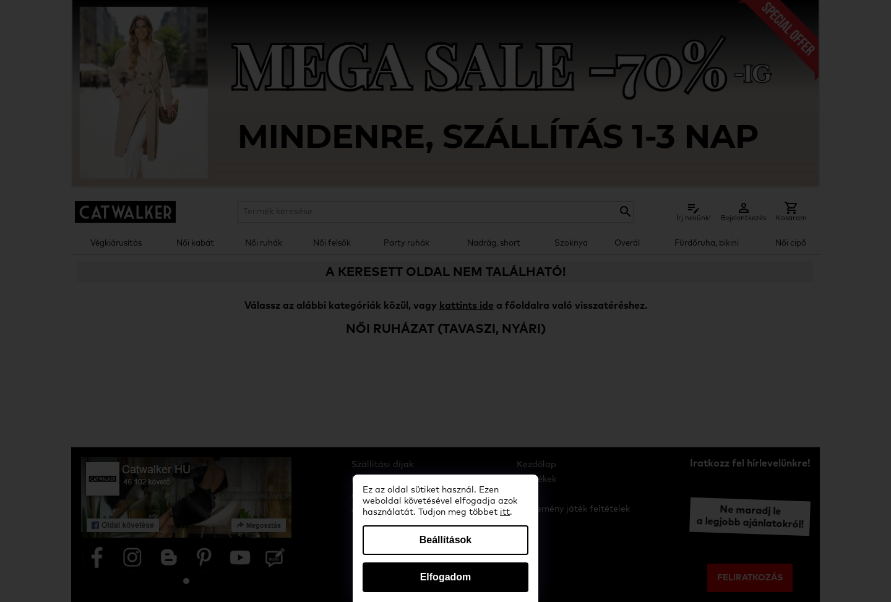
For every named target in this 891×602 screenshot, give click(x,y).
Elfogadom (445, 577)
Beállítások (445, 540)
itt (505, 512)
